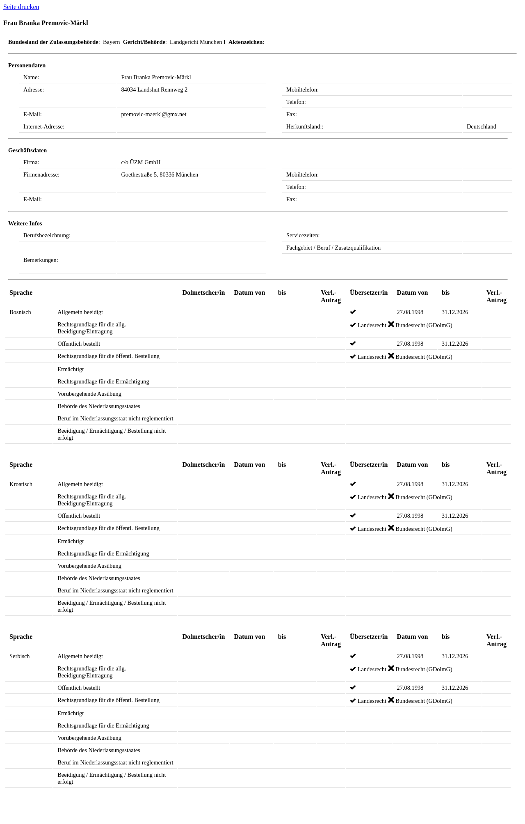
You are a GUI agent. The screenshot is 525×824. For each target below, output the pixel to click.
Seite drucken (21, 6)
